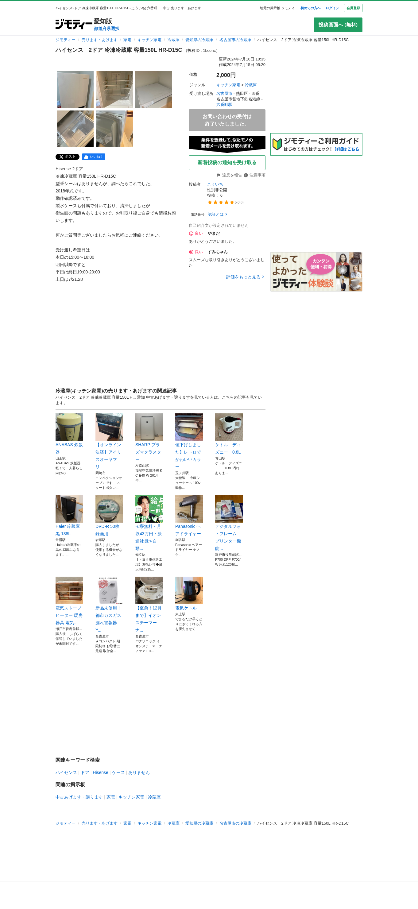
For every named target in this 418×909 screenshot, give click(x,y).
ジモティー (65, 39)
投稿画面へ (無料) (338, 24)
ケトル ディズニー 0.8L (229, 433)
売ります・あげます (100, 39)
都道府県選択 (106, 28)
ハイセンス (66, 772)
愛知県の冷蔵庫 (199, 39)
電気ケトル (189, 593)
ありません (139, 772)
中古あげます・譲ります (79, 797)
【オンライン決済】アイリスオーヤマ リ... (109, 441)
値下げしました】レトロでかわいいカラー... (189, 441)
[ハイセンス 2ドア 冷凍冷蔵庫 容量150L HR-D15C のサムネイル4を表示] (75, 129)
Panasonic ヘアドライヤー (189, 515)
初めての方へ (310, 8)
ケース (118, 772)
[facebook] (93, 156)
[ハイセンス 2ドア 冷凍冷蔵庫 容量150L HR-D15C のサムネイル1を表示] (75, 89)
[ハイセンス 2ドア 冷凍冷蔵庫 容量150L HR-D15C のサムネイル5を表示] (114, 129)
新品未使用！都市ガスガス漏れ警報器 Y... (109, 604)
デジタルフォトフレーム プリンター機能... (229, 523)
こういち (215, 184)
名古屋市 (224, 93)
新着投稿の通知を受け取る (227, 162)
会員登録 (353, 8)
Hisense (100, 772)
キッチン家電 (149, 39)
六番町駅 (224, 104)
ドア (85, 772)
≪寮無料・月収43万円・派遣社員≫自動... (149, 523)
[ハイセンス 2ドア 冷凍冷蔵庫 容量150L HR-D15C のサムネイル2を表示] (114, 89)
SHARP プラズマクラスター (149, 437)
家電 (127, 39)
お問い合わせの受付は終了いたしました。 (227, 120)
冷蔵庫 (174, 39)
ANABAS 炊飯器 (69, 433)
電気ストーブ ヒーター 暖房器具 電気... (69, 601)
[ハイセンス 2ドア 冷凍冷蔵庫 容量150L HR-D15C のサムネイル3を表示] (153, 89)
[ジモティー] (74, 24)
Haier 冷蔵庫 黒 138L (69, 515)
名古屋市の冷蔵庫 (235, 39)
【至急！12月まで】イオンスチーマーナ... (149, 604)
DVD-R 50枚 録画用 (109, 515)
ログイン (332, 8)
